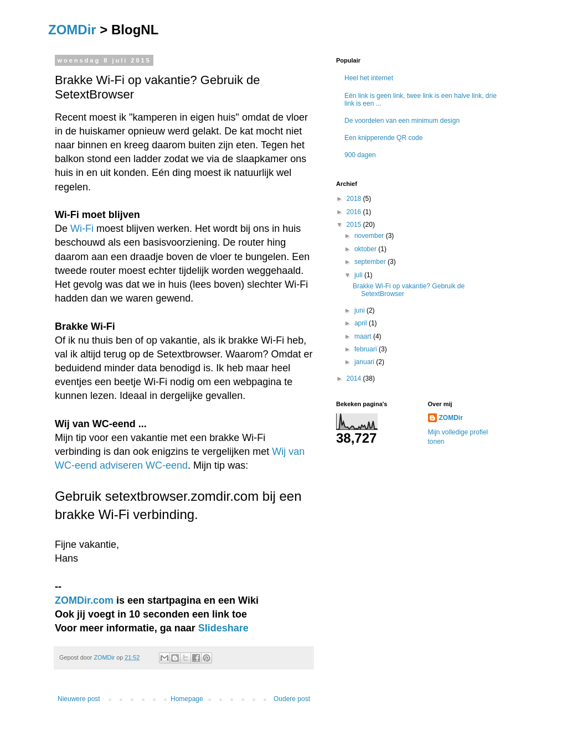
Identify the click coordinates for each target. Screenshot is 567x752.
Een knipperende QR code (383, 138)
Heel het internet (368, 78)
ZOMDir (72, 29)
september (371, 262)
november (370, 236)
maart (363, 336)
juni (360, 310)
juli (359, 275)
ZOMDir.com (84, 600)
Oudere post (292, 699)
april (361, 323)
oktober (366, 249)
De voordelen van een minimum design (402, 121)
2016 (355, 212)
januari (365, 362)
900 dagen (360, 155)
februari (366, 349)
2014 (355, 378)
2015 (355, 225)
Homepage (187, 699)
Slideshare (223, 628)
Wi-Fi (82, 228)
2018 (355, 199)
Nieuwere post (79, 699)
